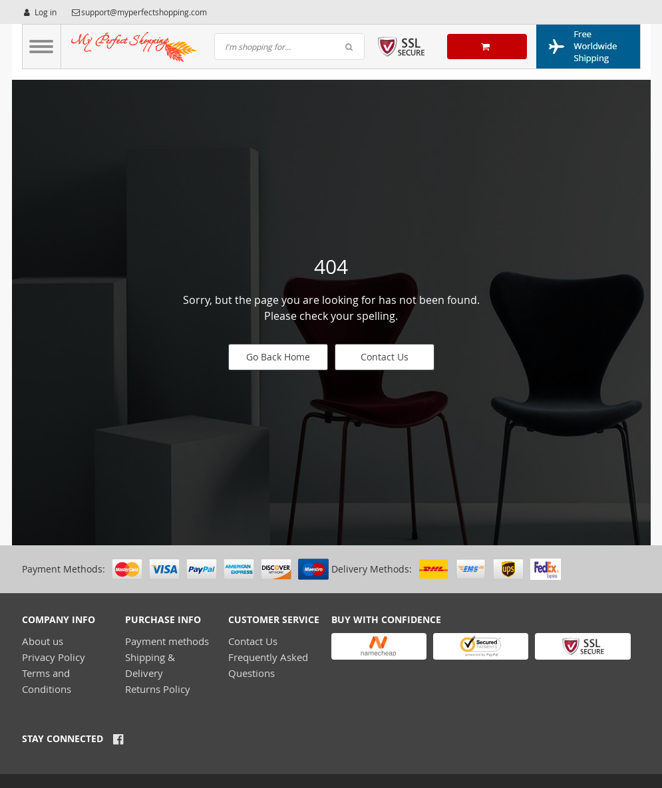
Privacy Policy (53, 657)
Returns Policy (157, 689)
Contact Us (385, 356)
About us (42, 641)
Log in (39, 12)
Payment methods (167, 641)
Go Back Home (278, 356)
